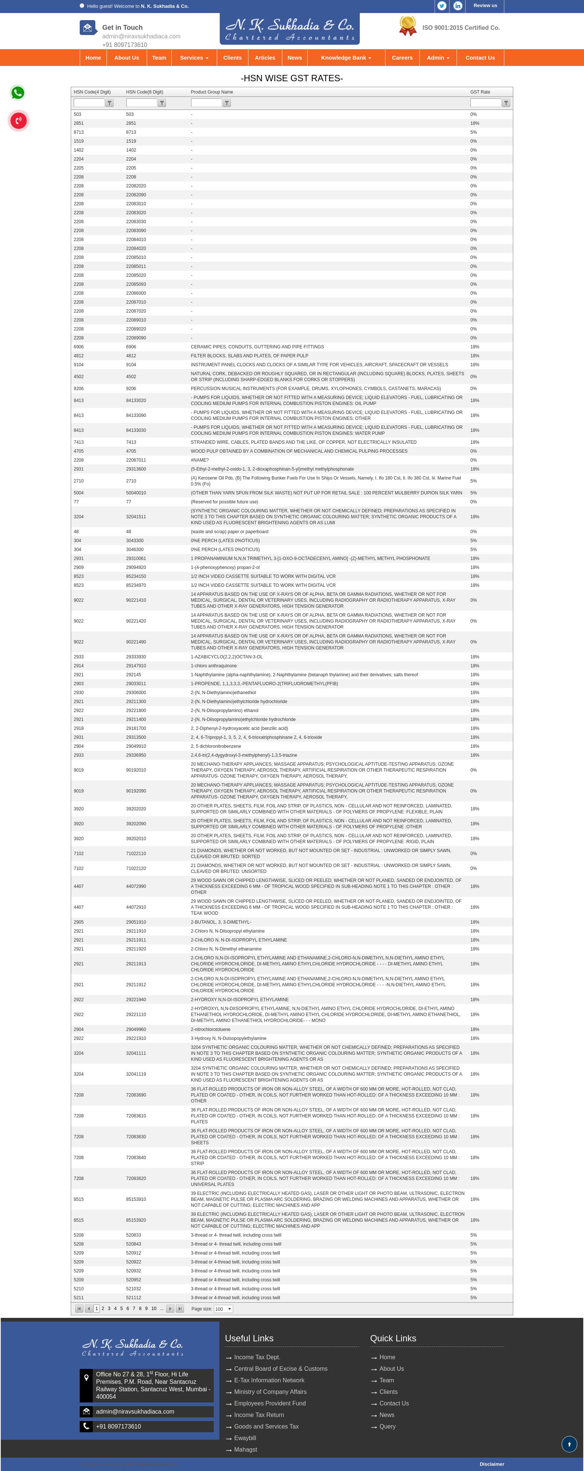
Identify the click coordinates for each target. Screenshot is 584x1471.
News (295, 57)
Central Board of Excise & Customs (281, 1369)
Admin (438, 57)
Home (93, 57)
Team (159, 57)
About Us (126, 57)
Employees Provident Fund (270, 1403)
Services (194, 57)
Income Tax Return (259, 1415)
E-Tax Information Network (269, 1380)
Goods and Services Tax (266, 1426)
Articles (265, 57)
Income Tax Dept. (257, 1357)
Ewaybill (245, 1438)
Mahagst (245, 1449)
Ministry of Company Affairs (270, 1392)
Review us (486, 5)
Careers (402, 57)
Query (388, 1426)
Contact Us (480, 57)
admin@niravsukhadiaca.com (141, 36)
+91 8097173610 (118, 1426)
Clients (232, 57)
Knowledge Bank (346, 57)
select (230, 1309)
